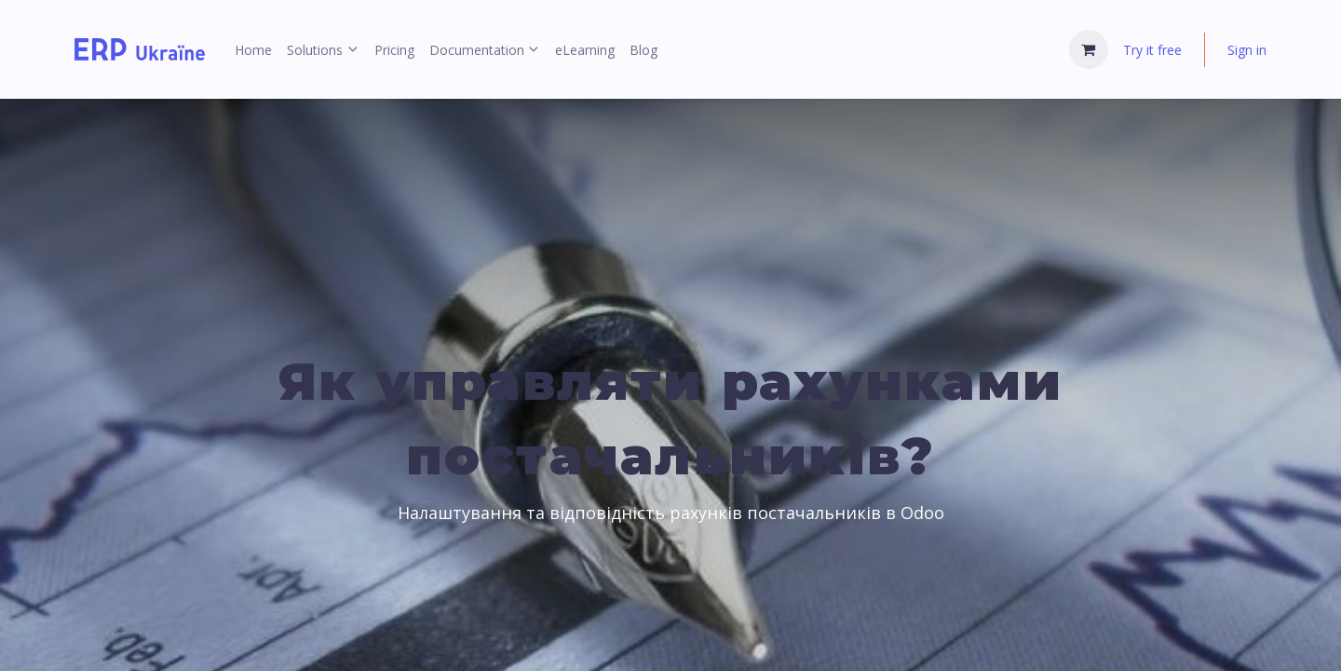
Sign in (1246, 50)
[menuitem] (253, 50)
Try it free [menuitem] (1152, 50)
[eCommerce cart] (1088, 49)
